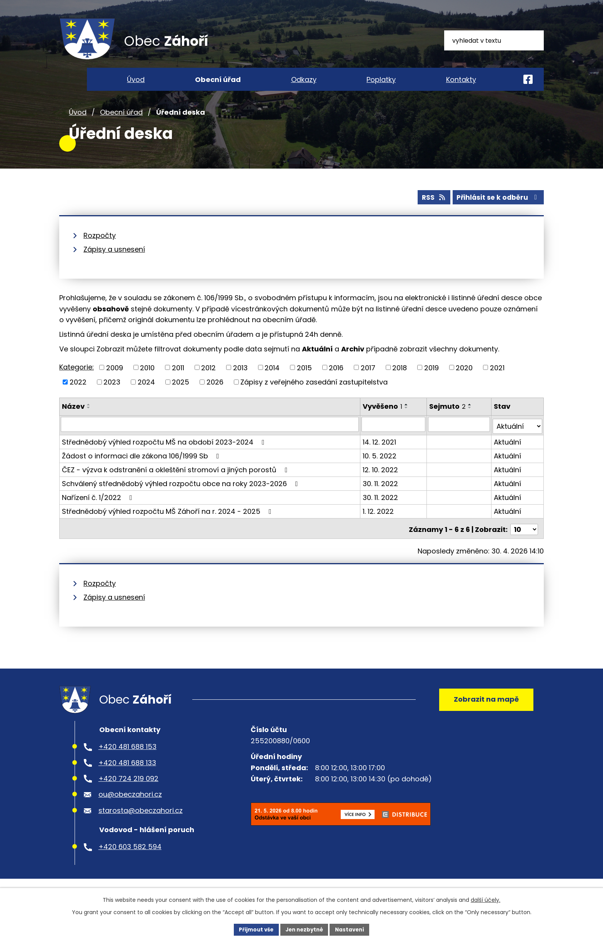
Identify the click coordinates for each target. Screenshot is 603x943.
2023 (111, 396)
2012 (208, 381)
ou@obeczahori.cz (130, 808)
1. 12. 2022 (379, 523)
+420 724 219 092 (128, 792)
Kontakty (461, 79)
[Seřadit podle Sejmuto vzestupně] (470, 418)
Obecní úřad (121, 126)
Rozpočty (99, 249)
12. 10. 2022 (381, 481)
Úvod (78, 126)
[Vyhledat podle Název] (210, 438)
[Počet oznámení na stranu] (524, 539)
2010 (147, 381)
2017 (368, 381)
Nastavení (352, 929)
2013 (240, 381)
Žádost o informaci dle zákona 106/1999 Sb (142, 467)
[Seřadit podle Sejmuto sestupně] (470, 421)
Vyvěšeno (383, 420)
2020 (464, 381)
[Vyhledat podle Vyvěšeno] (394, 438)
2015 (304, 381)
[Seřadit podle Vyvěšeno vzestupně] (407, 418)
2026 (215, 396)
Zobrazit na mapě (484, 711)
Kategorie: (76, 381)
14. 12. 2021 (380, 453)
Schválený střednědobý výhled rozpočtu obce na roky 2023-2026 (181, 495)
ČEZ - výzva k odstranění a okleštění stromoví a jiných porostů (176, 481)
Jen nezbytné (304, 929)
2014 (272, 381)
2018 (399, 381)
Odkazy (303, 79)
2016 (336, 381)
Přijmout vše (253, 929)
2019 (431, 381)
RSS (429, 211)
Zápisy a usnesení (114, 263)
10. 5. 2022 (380, 467)
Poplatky (381, 79)
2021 (497, 381)
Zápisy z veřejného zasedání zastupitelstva (314, 396)
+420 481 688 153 (127, 760)
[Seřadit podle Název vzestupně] (89, 418)
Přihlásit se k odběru (497, 211)
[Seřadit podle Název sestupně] (89, 421)
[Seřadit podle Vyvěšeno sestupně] (407, 421)
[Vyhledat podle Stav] (517, 438)
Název (73, 420)
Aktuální (507, 453)
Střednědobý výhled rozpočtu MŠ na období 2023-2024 (165, 453)
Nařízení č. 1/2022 (98, 509)
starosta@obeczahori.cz (140, 824)
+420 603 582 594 (130, 860)
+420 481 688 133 (127, 776)
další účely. (485, 899)
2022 (78, 396)
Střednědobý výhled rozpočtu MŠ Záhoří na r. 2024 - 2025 (168, 523)
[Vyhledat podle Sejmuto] (459, 438)
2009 (114, 381)
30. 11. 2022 (381, 495)
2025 (180, 396)
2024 (146, 396)
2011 (178, 381)
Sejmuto (448, 420)
